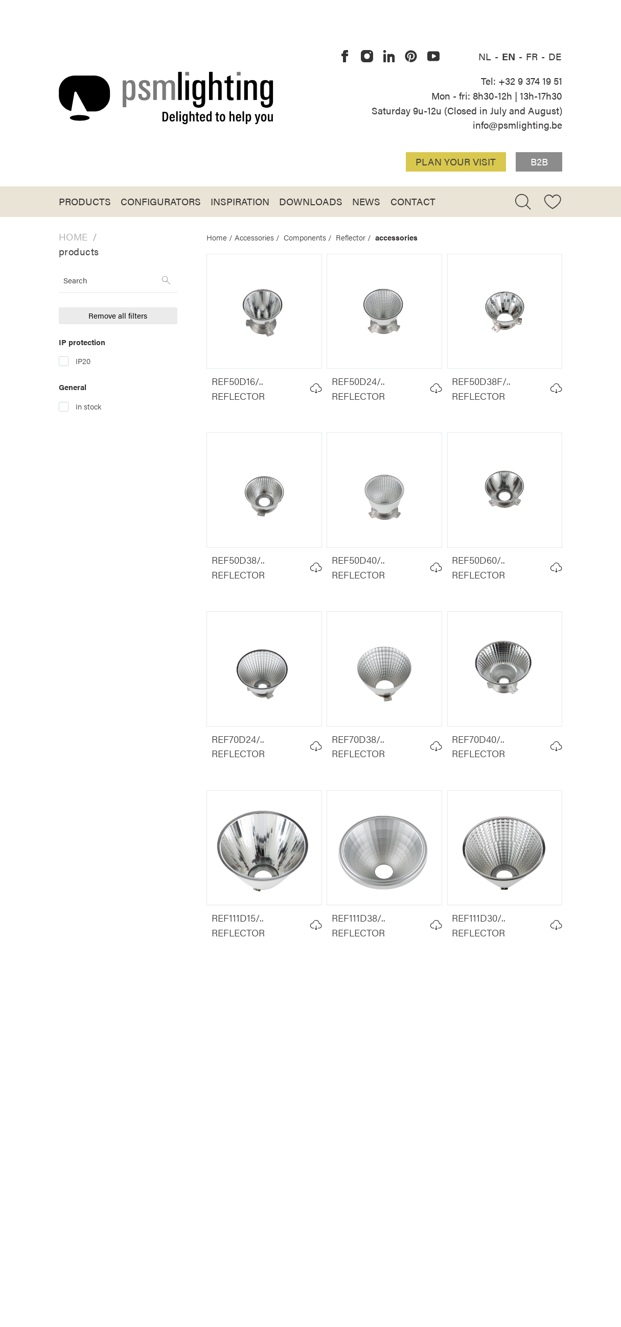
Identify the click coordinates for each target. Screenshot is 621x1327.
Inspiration (240, 201)
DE (554, 56)
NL (486, 56)
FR (533, 56)
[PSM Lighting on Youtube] (433, 56)
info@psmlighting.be (517, 124)
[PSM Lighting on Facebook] (345, 56)
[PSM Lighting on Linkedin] (389, 56)
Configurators (161, 201)
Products (85, 201)
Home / (220, 237)
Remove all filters (117, 315)
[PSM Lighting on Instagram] (367, 56)
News (366, 201)
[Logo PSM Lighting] (166, 97)
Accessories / (259, 237)
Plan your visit (456, 161)
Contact (412, 201)
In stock (88, 406)
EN (510, 56)
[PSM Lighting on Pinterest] (411, 56)
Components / (310, 237)
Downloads (310, 201)
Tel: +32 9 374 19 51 (521, 81)
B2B (539, 161)
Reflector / (355, 237)
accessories (396, 237)
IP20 (83, 361)
